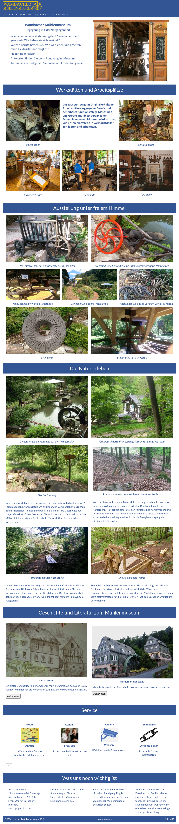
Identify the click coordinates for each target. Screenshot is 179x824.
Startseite (10, 14)
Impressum (41, 14)
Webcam (25, 14)
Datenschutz (60, 14)
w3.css (109, 819)
